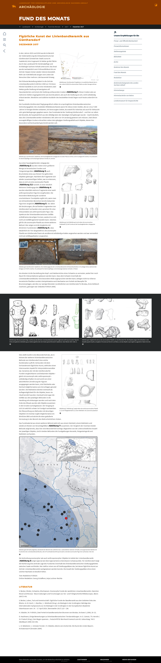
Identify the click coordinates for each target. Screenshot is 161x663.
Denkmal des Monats (121, 67)
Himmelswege (119, 90)
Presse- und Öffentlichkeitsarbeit (126, 41)
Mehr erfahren (129, 659)
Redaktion (117, 77)
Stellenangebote (120, 51)
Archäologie (39, 27)
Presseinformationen (121, 46)
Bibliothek (117, 56)
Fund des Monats (54, 27)
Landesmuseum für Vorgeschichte (126, 101)
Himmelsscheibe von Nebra (124, 95)
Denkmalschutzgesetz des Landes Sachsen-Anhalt (126, 84)
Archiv (116, 62)
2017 (66, 27)
